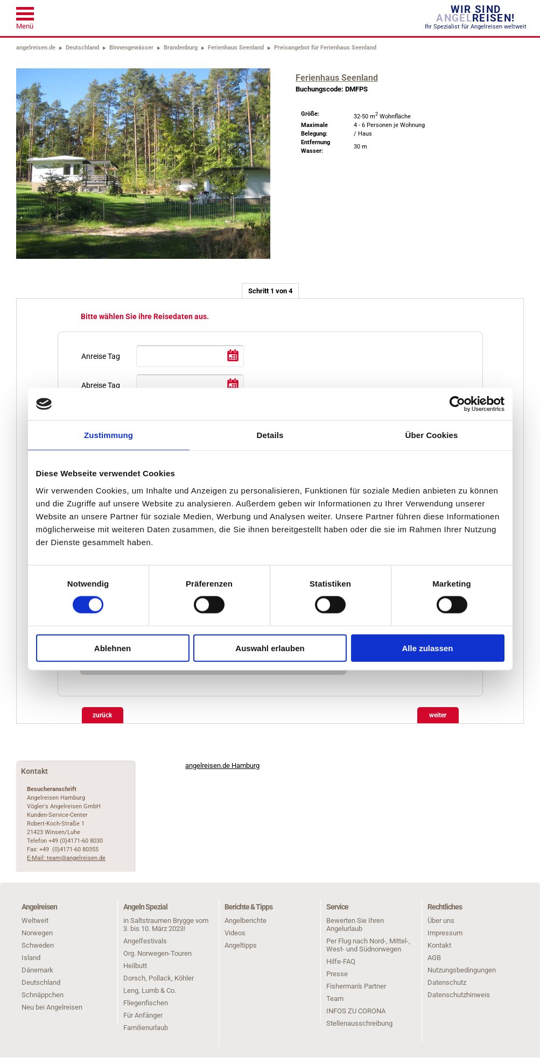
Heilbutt (135, 966)
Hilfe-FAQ (340, 961)
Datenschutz (446, 982)
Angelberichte (246, 920)
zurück (102, 715)
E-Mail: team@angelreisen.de (66, 858)
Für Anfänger (143, 1015)
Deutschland (82, 47)
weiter (437, 715)
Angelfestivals (145, 941)
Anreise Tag (100, 356)
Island (31, 958)
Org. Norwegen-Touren (157, 953)
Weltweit (35, 920)
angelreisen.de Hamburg (222, 765)
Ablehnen (112, 647)
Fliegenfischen (145, 1003)
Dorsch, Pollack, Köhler (158, 978)
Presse (337, 974)
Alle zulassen (427, 647)
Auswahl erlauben (269, 647)
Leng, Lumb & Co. (149, 990)
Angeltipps (241, 945)
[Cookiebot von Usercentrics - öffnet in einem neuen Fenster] (457, 404)
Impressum (444, 933)
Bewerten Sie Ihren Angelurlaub (355, 924)
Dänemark (37, 970)
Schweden (38, 945)
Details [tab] (270, 435)
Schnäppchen (43, 995)
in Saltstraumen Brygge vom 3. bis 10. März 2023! (165, 924)
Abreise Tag (100, 385)
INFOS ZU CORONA (355, 1011)
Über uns (440, 920)
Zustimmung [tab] (108, 435)
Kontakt (439, 945)
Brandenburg (181, 47)
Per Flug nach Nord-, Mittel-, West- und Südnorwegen (368, 945)
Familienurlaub (145, 1028)
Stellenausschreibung (359, 1023)
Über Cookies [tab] (431, 435)
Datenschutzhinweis (458, 995)
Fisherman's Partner (356, 986)
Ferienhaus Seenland (236, 47)
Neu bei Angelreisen (52, 1007)
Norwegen (37, 933)
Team (334, 998)
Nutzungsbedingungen (461, 970)
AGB (434, 958)
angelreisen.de (35, 47)
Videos (235, 933)
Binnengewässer (131, 47)
